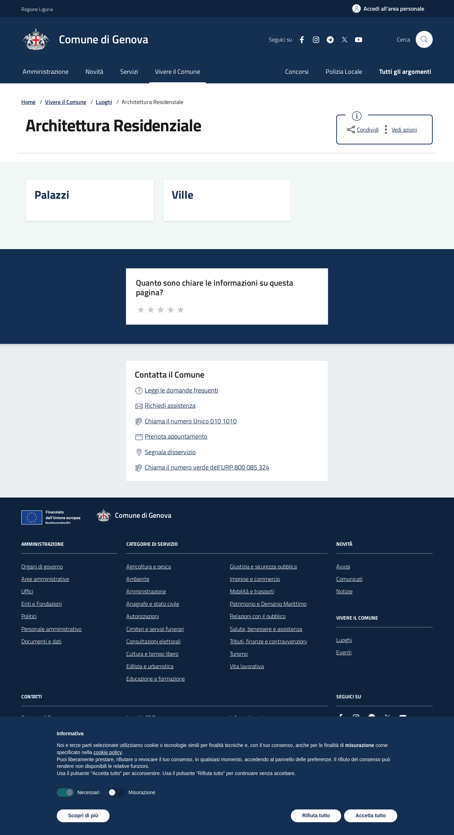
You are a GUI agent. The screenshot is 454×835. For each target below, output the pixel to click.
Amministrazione (45, 71)
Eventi (343, 652)
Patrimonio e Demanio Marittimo (268, 603)
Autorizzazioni (142, 616)
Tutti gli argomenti (405, 71)
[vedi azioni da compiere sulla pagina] (398, 129)
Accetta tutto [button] (370, 815)
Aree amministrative (45, 579)
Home (28, 102)
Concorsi (297, 71)
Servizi (129, 71)
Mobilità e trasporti (252, 591)
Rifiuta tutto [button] (316, 815)
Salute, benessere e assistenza (266, 629)
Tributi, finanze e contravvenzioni (268, 641)
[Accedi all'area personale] (388, 8)
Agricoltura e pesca (148, 566)
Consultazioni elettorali (153, 641)
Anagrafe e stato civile (152, 603)
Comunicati (349, 579)
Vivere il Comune (177, 71)
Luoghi (104, 102)
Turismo (239, 653)
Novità (94, 71)
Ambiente (137, 579)
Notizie (344, 591)
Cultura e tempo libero (152, 653)
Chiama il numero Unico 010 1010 (191, 421)
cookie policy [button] (108, 752)
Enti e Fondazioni (41, 603)
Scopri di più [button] (83, 815)
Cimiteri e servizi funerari (155, 629)
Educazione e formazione (155, 678)
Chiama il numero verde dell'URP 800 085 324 (207, 467)
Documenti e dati (41, 641)
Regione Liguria (37, 9)
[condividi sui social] (362, 129)
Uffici (27, 591)
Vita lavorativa (247, 666)
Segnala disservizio (170, 452)
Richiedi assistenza (170, 405)
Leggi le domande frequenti (181, 390)
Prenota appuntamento (176, 436)
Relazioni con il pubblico (258, 616)
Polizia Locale (344, 71)
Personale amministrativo (51, 629)
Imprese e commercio (255, 579)
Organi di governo (42, 566)
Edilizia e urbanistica (149, 666)
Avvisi (343, 566)
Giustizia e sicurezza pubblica (263, 566)
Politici (29, 616)
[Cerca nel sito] (424, 39)
